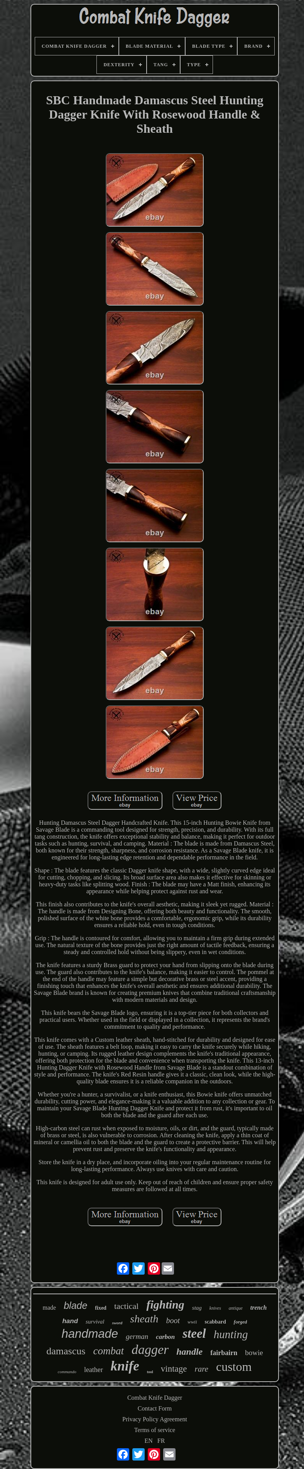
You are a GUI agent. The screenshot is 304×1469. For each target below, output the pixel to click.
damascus (65, 1351)
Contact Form (155, 1408)
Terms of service (154, 1430)
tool (150, 1372)
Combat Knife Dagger (154, 1397)
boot (173, 1320)
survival (95, 1322)
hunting (231, 1334)
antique (236, 1308)
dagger (150, 1349)
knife (125, 1366)
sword (117, 1322)
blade (75, 1305)
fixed (100, 1308)
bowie (254, 1353)
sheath (144, 1319)
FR (161, 1440)
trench (258, 1307)
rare (201, 1369)
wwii (192, 1322)
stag (197, 1308)
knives (215, 1308)
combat (108, 1351)
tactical (126, 1306)
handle (189, 1352)
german (137, 1336)
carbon (165, 1336)
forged (240, 1322)
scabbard (215, 1322)
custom (234, 1367)
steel (194, 1333)
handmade (90, 1333)
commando (67, 1371)
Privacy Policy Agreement (154, 1419)
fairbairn (223, 1353)
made (49, 1307)
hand (70, 1321)
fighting (165, 1304)
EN (149, 1440)
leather (93, 1370)
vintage (174, 1369)
